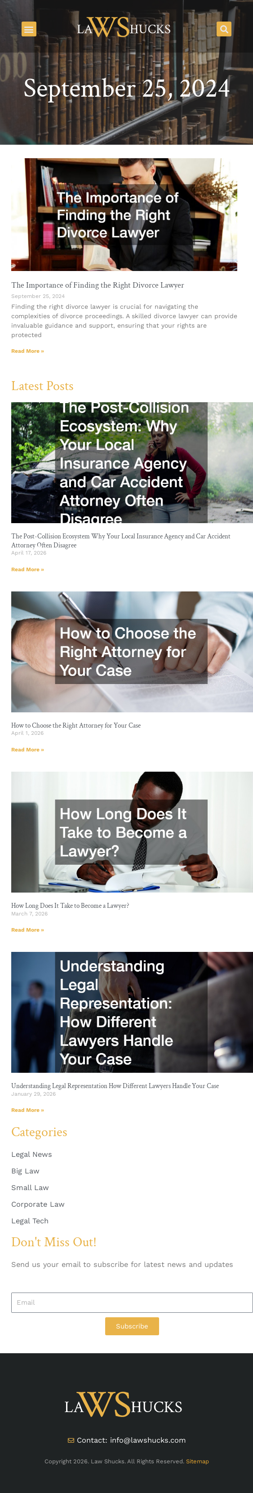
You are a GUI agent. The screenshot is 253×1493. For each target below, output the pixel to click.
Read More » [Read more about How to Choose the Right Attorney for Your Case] (27, 749)
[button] (29, 29)
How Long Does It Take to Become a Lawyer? (70, 906)
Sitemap (197, 1461)
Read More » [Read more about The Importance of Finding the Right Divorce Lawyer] (27, 351)
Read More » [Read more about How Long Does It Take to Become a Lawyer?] (27, 930)
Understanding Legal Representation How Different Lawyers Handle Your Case (115, 1086)
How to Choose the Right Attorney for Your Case (76, 725)
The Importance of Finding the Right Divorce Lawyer (97, 285)
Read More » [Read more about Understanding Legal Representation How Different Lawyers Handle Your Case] (27, 1110)
